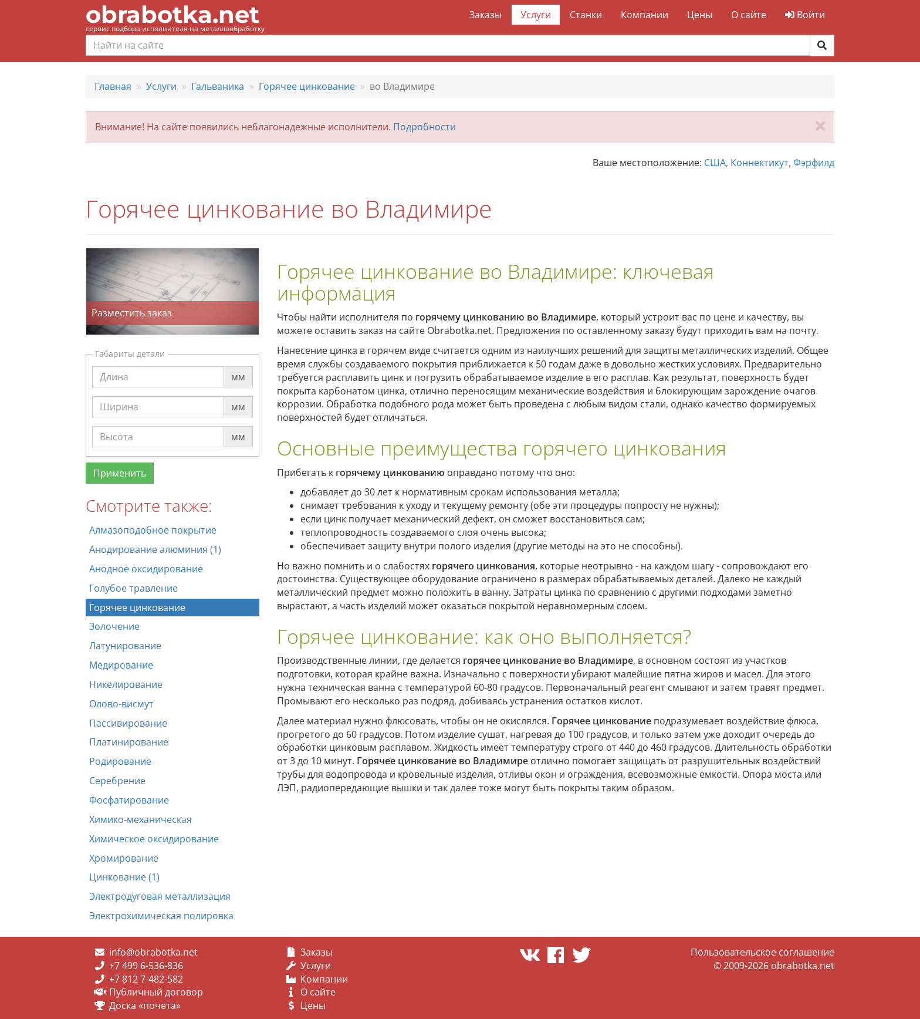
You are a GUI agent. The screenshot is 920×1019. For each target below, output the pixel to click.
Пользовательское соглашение (762, 952)
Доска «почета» (145, 1005)
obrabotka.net (172, 14)
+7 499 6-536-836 (146, 965)
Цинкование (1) (124, 876)
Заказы (485, 14)
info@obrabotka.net (153, 952)
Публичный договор (156, 992)
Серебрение (117, 780)
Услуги (535, 14)
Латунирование (125, 645)
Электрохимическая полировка (161, 915)
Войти (805, 14)
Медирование (121, 665)
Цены (699, 14)
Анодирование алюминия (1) (155, 549)
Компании (644, 14)
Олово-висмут (121, 703)
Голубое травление (133, 588)
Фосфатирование (129, 800)
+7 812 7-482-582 (146, 979)
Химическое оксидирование (154, 838)
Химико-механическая (140, 819)
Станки (586, 14)
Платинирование (128, 741)
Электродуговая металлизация (160, 896)
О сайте (748, 14)
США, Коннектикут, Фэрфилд (769, 162)
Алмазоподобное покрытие (153, 530)
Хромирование (123, 858)
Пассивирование (128, 723)
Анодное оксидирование (146, 568)
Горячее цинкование (137, 607)
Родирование (120, 761)
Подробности (424, 126)
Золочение (114, 626)
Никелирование (126, 684)
